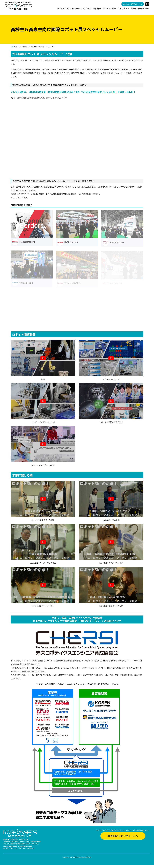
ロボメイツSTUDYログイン (132, 4)
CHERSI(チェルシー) (140, 8)
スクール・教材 (109, 8)
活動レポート (123, 8)
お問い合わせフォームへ (123, 836)
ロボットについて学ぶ (81, 8)
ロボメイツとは (63, 8)
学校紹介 (97, 8)
